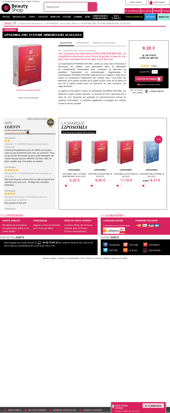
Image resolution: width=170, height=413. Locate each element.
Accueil (14, 22)
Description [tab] (66, 43)
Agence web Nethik (119, 258)
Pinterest (154, 245)
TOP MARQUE (51, 23)
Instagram (154, 250)
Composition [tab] (82, 43)
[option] (74, 163)
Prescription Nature (69, 23)
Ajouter (77, 186)
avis (153, 65)
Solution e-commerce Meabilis (98, 258)
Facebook (114, 245)
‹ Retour (8, 23)
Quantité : (145, 72)
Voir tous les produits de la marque (79, 132)
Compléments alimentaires (31, 23)
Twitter (113, 250)
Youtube (133, 245)
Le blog (133, 250)
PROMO (157, 11)
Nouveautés (146, 11)
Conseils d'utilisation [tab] (103, 43)
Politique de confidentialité (68, 258)
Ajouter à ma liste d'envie (150, 84)
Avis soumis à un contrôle (15, 132)
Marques (132, 11)
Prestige (166, 11)
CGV (83, 258)
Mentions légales (49, 258)
